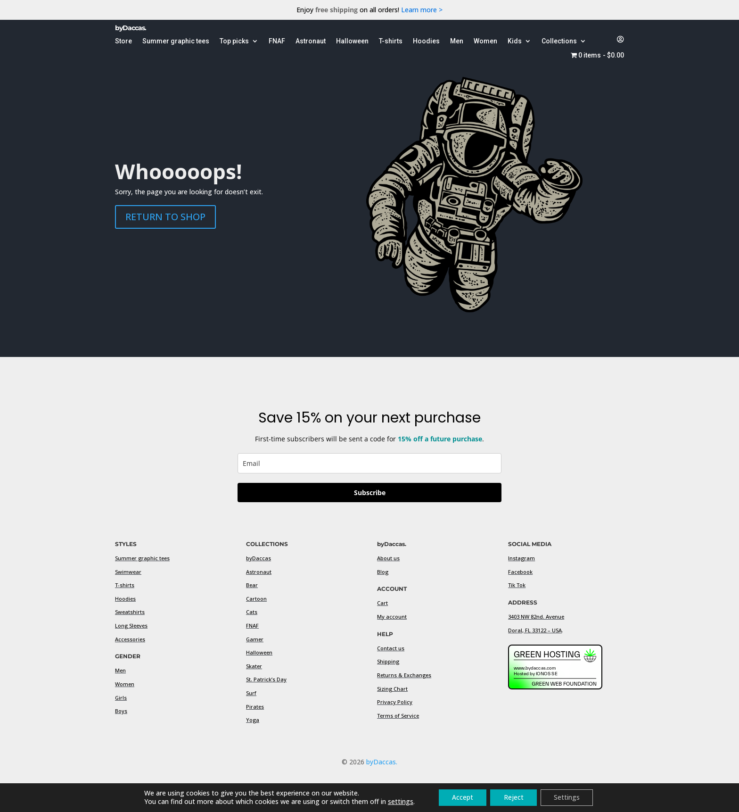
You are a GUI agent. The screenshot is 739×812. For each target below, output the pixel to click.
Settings (569, 797)
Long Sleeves (131, 625)
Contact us (390, 648)
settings (398, 801)
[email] (369, 463)
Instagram (521, 558)
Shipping (388, 661)
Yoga (252, 719)
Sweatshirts (130, 611)
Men (120, 670)
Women (124, 684)
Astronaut (258, 571)
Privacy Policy (394, 701)
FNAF (252, 625)
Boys (121, 710)
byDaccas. (381, 761)
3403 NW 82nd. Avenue (536, 616)
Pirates (255, 706)
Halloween (259, 652)
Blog (382, 571)
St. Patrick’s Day (266, 679)
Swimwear (128, 571)
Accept (461, 797)
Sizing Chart (392, 688)
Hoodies (125, 598)
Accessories (130, 639)
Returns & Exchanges (404, 675)
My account (392, 616)
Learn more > (422, 9)
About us (388, 558)
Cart (382, 602)
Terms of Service (398, 715)
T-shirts (124, 584)
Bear (252, 584)
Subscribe (370, 492)
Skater (254, 666)
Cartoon (256, 598)
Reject (514, 797)
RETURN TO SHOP (165, 216)
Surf (251, 692)
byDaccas (258, 558)
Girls (121, 697)
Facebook (520, 571)
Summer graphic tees (142, 558)
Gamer (254, 639)
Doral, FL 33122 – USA (535, 630)
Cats (251, 611)
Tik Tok (517, 584)
